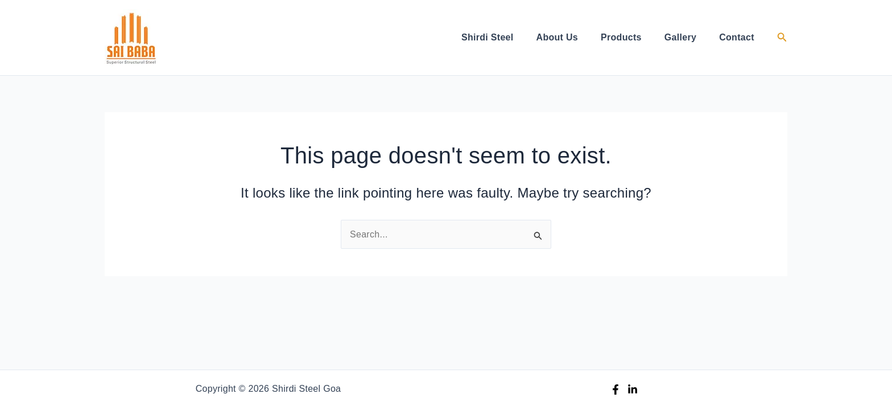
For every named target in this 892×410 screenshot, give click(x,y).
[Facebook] (615, 389)
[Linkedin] (632, 389)
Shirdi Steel (487, 37)
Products (621, 37)
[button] (782, 37)
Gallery (680, 37)
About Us (557, 37)
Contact (736, 37)
